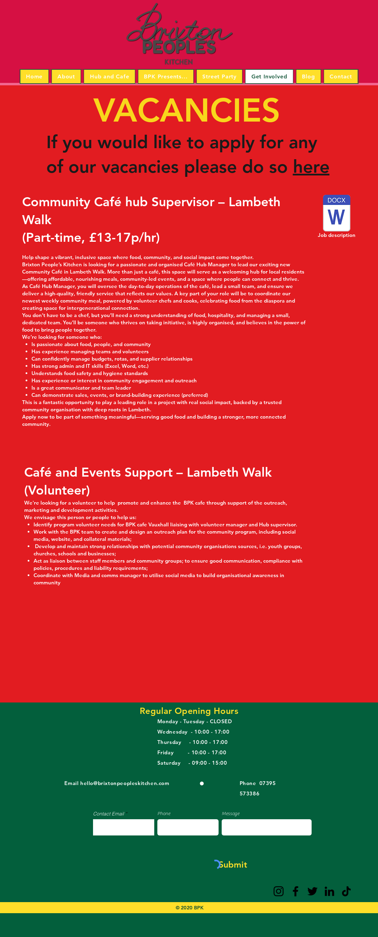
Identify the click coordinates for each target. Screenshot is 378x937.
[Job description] (336, 217)
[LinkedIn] (329, 891)
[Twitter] (312, 891)
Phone (163, 813)
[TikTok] (346, 891)
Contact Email (108, 813)
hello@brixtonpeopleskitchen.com (124, 783)
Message (230, 813)
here (311, 166)
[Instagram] (278, 891)
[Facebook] (295, 891)
